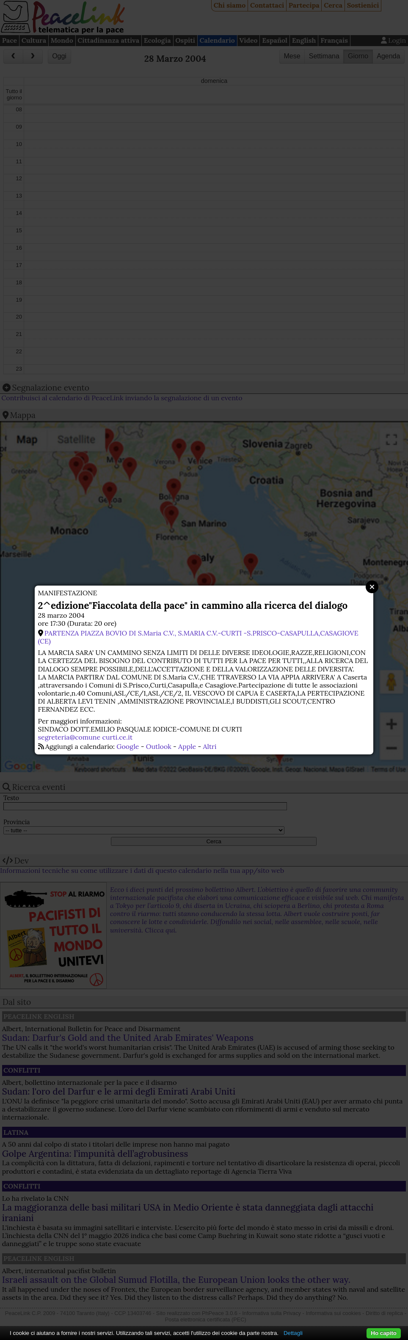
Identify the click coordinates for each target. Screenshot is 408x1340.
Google (127, 746)
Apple (187, 746)
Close (372, 587)
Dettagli (293, 1333)
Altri (210, 746)
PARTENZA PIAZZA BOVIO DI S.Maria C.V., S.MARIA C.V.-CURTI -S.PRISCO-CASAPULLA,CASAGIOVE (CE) (198, 637)
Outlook (158, 746)
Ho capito (384, 1333)
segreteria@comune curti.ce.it (85, 737)
